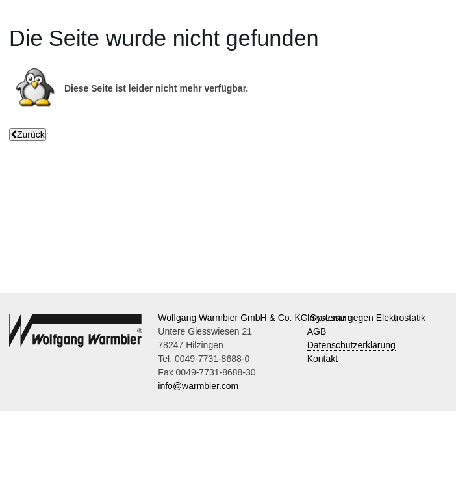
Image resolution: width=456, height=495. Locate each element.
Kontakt (322, 358)
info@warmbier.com (198, 386)
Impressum (329, 317)
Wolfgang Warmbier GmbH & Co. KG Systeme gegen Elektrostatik (291, 317)
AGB (317, 331)
